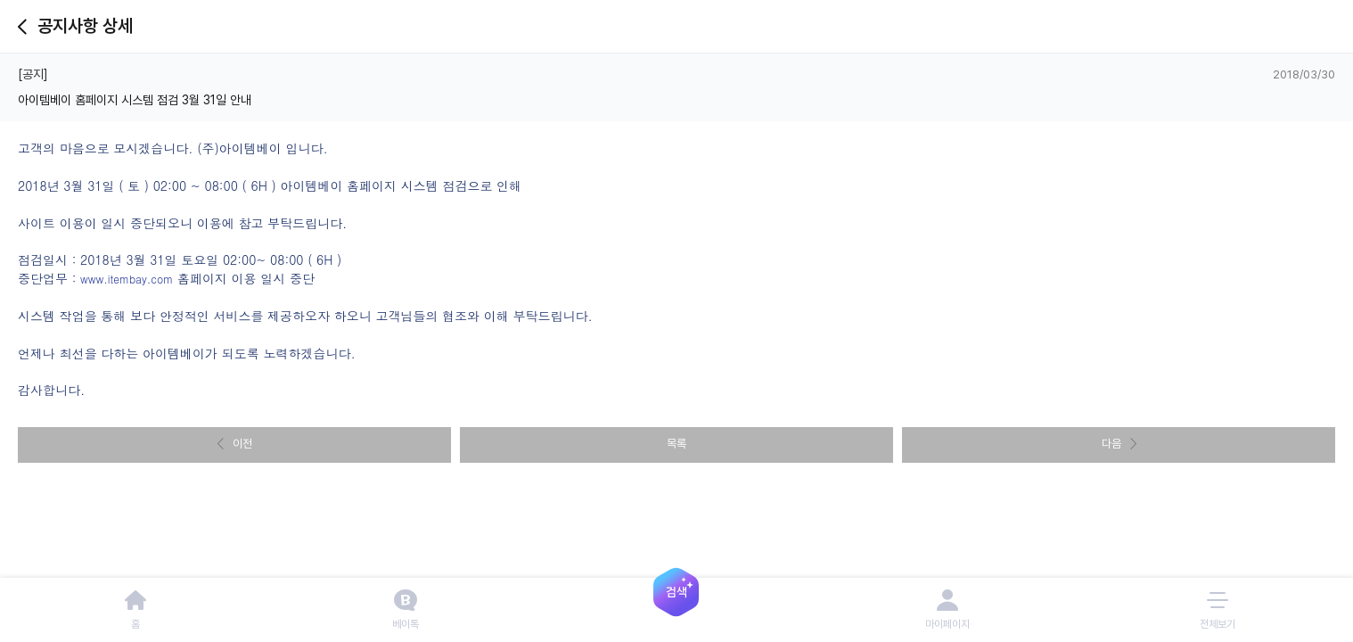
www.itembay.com (126, 278)
